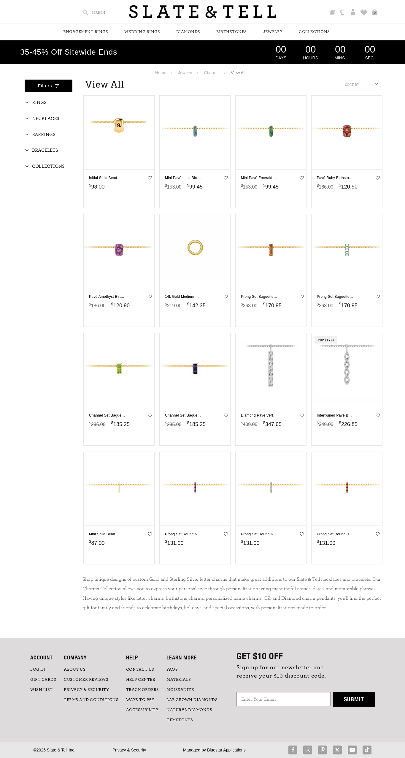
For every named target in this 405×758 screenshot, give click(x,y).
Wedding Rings (142, 32)
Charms (211, 72)
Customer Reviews (86, 680)
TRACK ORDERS (142, 690)
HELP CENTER (140, 680)
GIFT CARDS (43, 680)
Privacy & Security (129, 750)
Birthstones (231, 32)
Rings (39, 102)
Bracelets (45, 150)
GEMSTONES (179, 720)
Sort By (361, 84)
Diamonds (188, 32)
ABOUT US (74, 669)
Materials (178, 680)
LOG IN (37, 669)
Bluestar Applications (226, 750)
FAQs (172, 669)
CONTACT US (140, 669)
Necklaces (45, 118)
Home (160, 72)
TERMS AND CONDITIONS (91, 700)
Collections (314, 32)
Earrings (43, 134)
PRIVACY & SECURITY (86, 690)
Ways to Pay (140, 700)
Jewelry (273, 32)
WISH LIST (41, 690)
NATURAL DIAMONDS (189, 710)
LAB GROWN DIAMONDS (191, 700)
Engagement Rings (85, 32)
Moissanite (180, 690)
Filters (48, 85)
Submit (354, 699)
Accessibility (142, 710)
